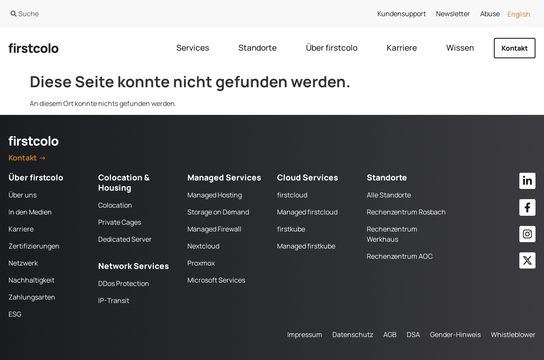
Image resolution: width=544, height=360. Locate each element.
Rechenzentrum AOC (400, 256)
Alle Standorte (389, 195)
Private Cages (119, 222)
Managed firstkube (306, 246)
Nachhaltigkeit (31, 280)
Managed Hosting (214, 195)
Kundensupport (401, 13)
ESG (14, 314)
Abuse (490, 13)
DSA (413, 334)
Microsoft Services (216, 280)
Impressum (304, 334)
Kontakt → (27, 157)
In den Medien (30, 212)
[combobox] (131, 13)
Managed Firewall (214, 229)
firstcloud (292, 195)
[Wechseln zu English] (519, 14)
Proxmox (201, 263)
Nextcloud (203, 246)
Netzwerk (23, 263)
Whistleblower (513, 334)
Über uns (22, 195)
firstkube (291, 229)
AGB (390, 334)
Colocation (115, 205)
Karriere (21, 229)
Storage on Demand (218, 212)
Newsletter (453, 13)
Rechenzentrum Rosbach (406, 212)
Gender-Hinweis (455, 334)
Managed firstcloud (307, 212)
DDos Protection (123, 283)
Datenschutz (352, 334)
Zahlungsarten (31, 297)
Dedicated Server (125, 239)
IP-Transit (113, 300)
